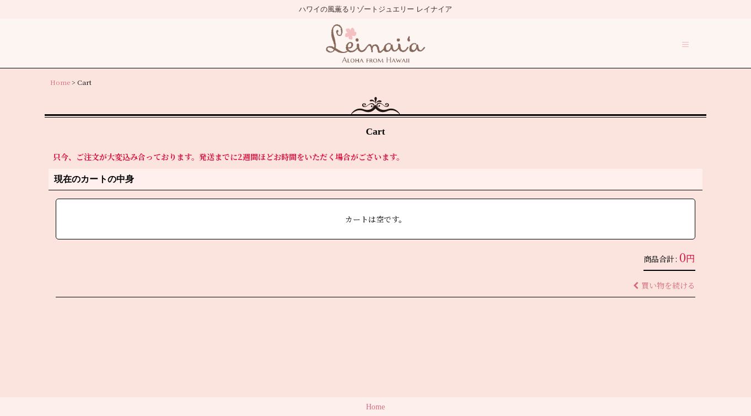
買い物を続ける (664, 285)
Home (375, 406)
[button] (685, 44)
